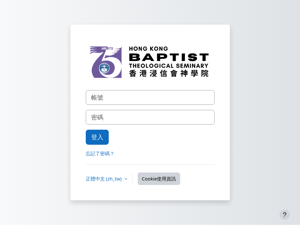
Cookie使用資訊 (159, 178)
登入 (97, 137)
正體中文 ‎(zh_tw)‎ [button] (104, 178)
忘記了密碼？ (100, 153)
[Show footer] (285, 215)
